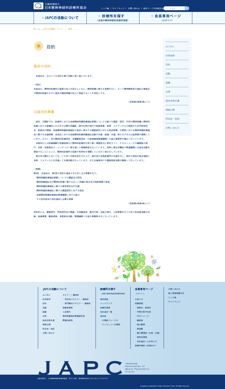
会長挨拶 (170, 55)
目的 (168, 64)
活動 (168, 73)
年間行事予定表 (144, 311)
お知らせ (139, 299)
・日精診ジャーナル (109, 320)
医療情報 (139, 303)
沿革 (168, 91)
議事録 (140, 320)
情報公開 (170, 109)
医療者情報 (68, 307)
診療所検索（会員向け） (146, 345)
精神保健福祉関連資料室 (74, 316)
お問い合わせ (134, 8)
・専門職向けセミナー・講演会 (77, 303)
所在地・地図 (172, 118)
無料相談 (104, 299)
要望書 (140, 328)
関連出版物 (68, 320)
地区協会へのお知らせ (147, 341)
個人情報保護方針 (176, 293)
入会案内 (67, 311)
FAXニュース (143, 316)
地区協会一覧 (106, 311)
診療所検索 (105, 307)
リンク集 (105, 8)
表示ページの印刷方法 (153, 8)
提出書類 (141, 324)
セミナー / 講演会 (71, 294)
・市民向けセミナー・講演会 (76, 299)
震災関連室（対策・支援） (149, 332)
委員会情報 (142, 337)
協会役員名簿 (172, 100)
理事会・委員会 (144, 307)
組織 (168, 82)
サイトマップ (118, 8)
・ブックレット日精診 (110, 324)
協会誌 (103, 316)
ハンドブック (106, 303)
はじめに (170, 46)
